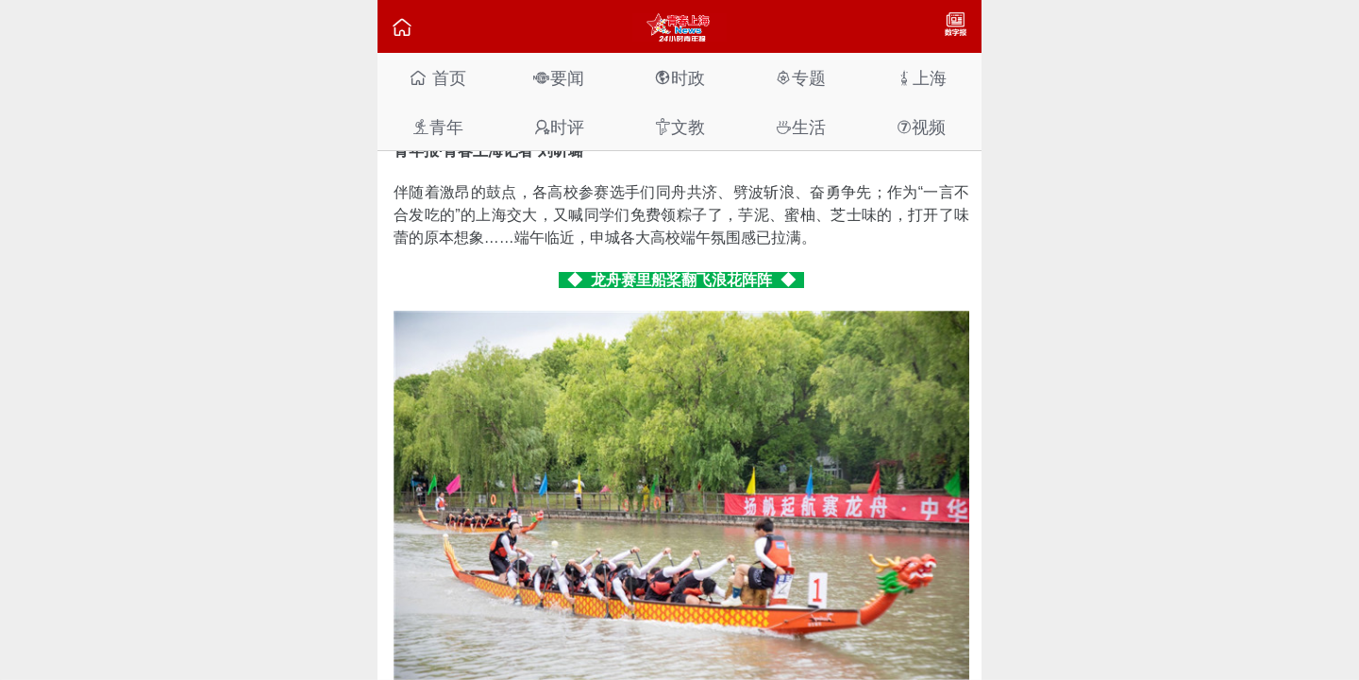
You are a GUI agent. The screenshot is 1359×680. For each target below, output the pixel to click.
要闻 (558, 78)
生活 (800, 127)
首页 (437, 78)
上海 (921, 78)
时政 (679, 78)
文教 (679, 127)
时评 (558, 127)
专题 (800, 78)
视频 (921, 127)
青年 (437, 127)
